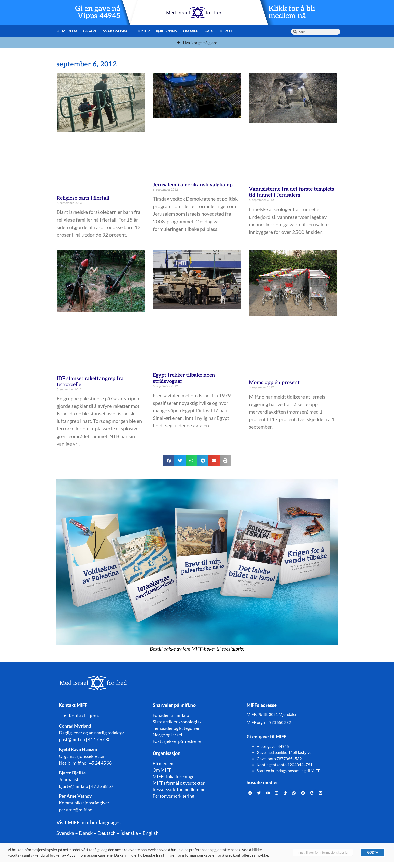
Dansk (86, 833)
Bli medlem (66, 31)
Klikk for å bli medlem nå (292, 12)
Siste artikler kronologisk (177, 721)
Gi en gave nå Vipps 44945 (97, 12)
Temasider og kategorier (176, 728)
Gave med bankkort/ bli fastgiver (285, 752)
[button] (168, 460)
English (151, 833)
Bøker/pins (166, 31)
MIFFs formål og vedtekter (179, 783)
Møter (143, 31)
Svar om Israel (117, 31)
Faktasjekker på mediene (177, 741)
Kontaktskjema (85, 715)
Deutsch (106, 833)
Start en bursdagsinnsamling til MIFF (288, 770)
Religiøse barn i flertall (83, 198)
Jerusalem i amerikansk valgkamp (193, 185)
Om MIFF (191, 31)
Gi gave (90, 31)
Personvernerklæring (173, 796)
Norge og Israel (167, 734)
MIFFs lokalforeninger (174, 776)
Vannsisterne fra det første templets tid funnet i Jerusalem (291, 192)
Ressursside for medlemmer (180, 789)
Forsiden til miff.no (171, 715)
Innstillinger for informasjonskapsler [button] (323, 852)
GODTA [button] (372, 852)
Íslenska (129, 833)
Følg (208, 31)
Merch (225, 31)
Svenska (65, 833)
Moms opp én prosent (274, 383)
